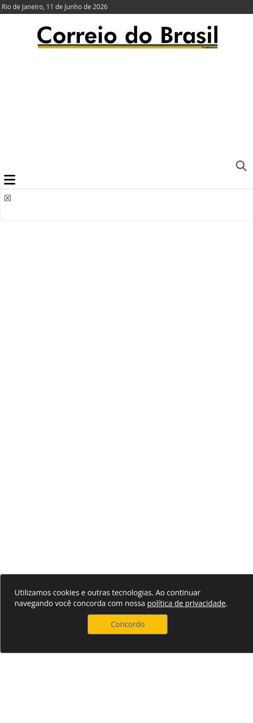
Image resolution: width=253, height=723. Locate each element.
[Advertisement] (126, 110)
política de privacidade (186, 603)
